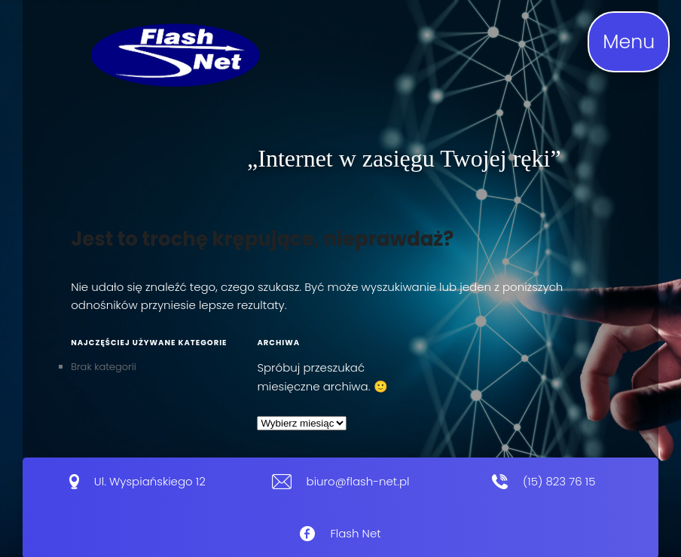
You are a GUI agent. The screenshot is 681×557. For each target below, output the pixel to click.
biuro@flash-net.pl (358, 481)
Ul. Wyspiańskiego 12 (150, 481)
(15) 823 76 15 (559, 481)
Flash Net (355, 533)
